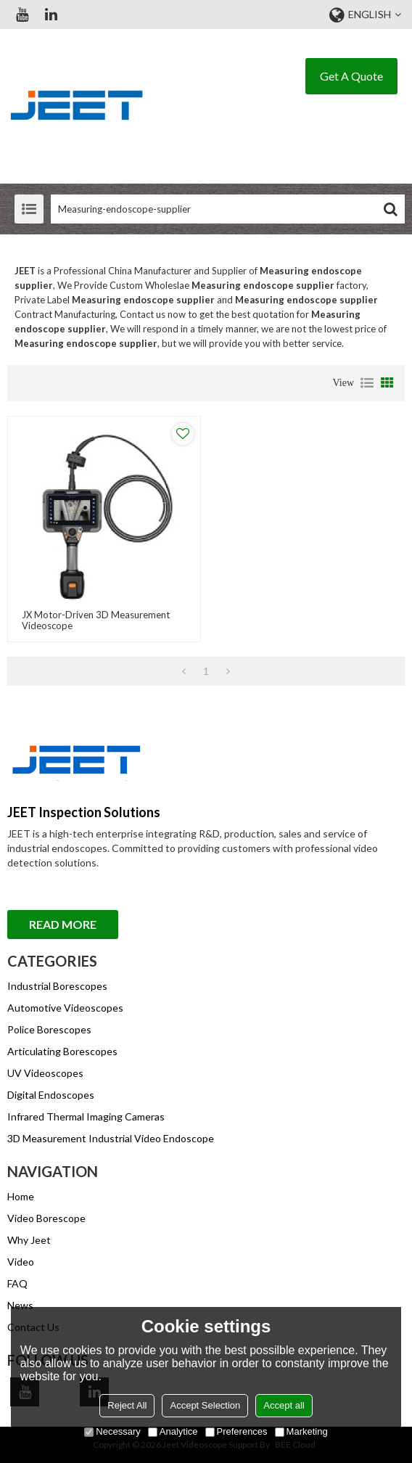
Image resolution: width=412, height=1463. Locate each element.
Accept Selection (205, 1405)
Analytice (173, 1431)
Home (20, 1196)
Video (20, 1261)
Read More (62, 924)
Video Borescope (46, 1218)
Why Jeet (29, 1240)
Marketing (301, 1431)
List (367, 383)
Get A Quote (351, 76)
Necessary (112, 1431)
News (20, 1305)
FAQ (17, 1283)
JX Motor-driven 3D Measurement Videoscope (96, 620)
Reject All (127, 1405)
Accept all (283, 1405)
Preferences (236, 1431)
